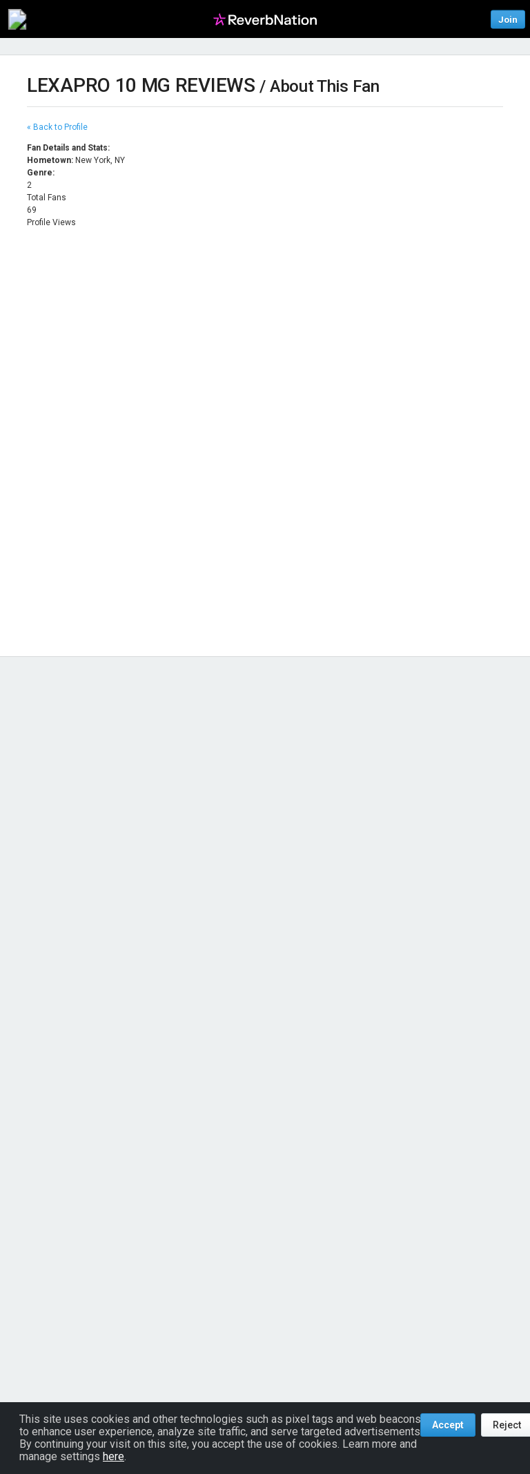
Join (508, 19)
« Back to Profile (57, 127)
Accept (448, 1424)
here (113, 1456)
